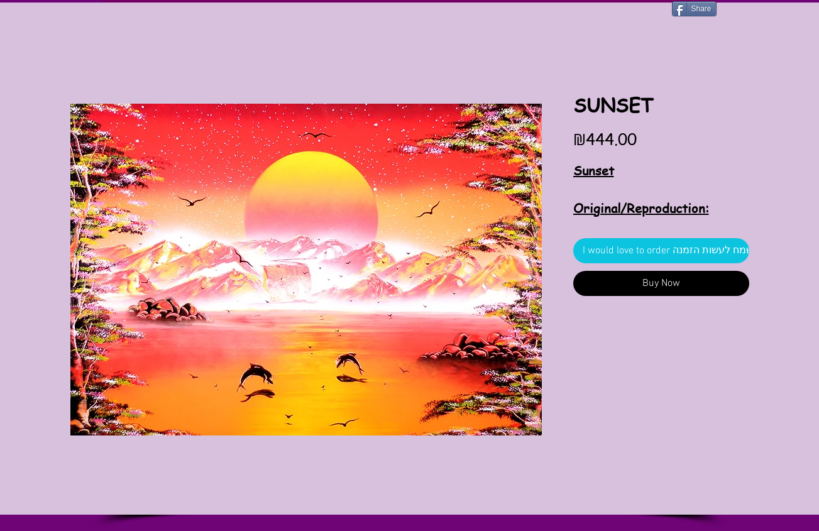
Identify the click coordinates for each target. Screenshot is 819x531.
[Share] (694, 8)
